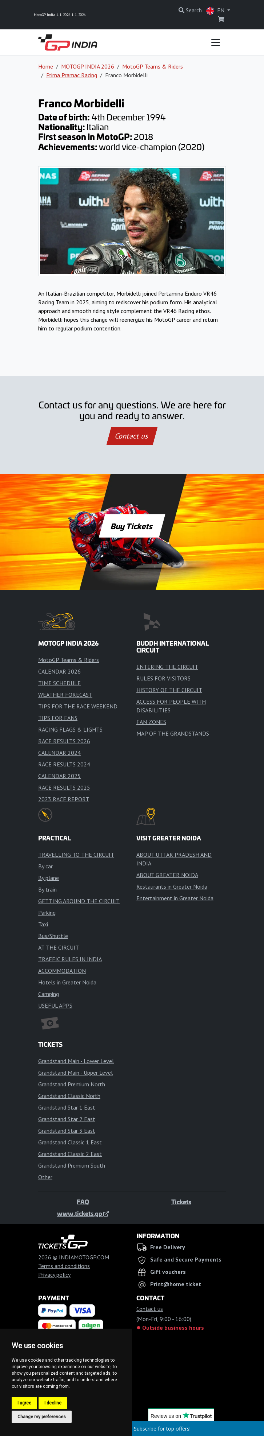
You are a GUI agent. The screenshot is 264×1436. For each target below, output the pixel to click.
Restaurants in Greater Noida (171, 886)
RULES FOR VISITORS (163, 678)
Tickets (181, 1201)
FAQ (83, 1201)
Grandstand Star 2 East (66, 1119)
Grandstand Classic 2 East (70, 1153)
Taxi (43, 924)
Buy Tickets (131, 526)
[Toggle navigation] (215, 42)
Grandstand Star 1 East (66, 1107)
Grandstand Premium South (71, 1165)
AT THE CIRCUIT (58, 947)
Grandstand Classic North (69, 1095)
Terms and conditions (64, 1266)
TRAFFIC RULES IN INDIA (70, 959)
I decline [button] (52, 1403)
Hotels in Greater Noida (67, 982)
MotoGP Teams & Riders (152, 66)
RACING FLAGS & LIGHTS (70, 729)
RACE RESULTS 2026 (64, 741)
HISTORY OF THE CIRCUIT (169, 690)
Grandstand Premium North (71, 1084)
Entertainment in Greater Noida (174, 898)
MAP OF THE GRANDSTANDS (172, 733)
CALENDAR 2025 (59, 775)
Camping (48, 993)
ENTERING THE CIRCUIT (167, 666)
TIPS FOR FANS (57, 717)
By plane (48, 877)
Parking (47, 912)
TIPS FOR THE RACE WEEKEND (77, 706)
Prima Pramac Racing (71, 75)
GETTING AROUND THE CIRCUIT (79, 901)
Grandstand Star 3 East (66, 1130)
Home (45, 66)
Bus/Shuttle (53, 935)
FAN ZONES (151, 721)
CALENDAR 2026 (59, 671)
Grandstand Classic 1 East (70, 1142)
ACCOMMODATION (62, 970)
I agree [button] (24, 1403)
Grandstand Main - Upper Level (75, 1072)
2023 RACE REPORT (63, 799)
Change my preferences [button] (41, 1416)
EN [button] (216, 11)
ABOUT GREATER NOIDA (167, 875)
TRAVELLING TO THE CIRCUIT (76, 854)
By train (47, 889)
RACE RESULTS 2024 (64, 764)
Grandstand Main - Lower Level (76, 1061)
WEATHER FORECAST (65, 694)
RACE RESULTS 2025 (64, 787)
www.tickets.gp (83, 1213)
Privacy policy (54, 1274)
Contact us (132, 436)
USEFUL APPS (55, 1005)
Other (45, 1177)
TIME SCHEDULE (59, 683)
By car (45, 866)
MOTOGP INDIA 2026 (87, 66)
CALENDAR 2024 (59, 752)
